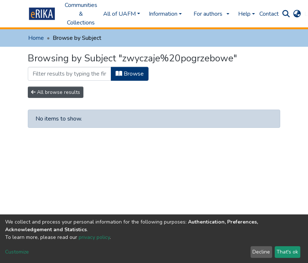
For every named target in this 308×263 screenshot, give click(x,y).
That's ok (287, 251)
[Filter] (69, 74)
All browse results (55, 92)
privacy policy (94, 237)
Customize (17, 251)
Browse (130, 74)
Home (36, 38)
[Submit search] (286, 14)
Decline (261, 251)
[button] (297, 13)
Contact (269, 14)
